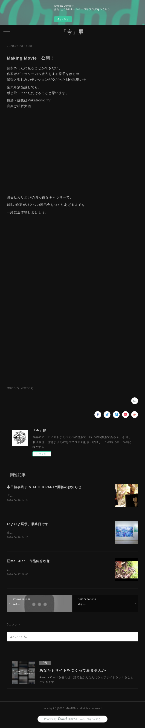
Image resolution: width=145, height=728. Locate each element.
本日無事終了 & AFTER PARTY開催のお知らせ (44, 487)
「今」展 (72, 32)
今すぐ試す (63, 19)
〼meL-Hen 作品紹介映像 (28, 562)
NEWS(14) (26, 388)
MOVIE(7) (13, 388)
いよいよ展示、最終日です (27, 524)
